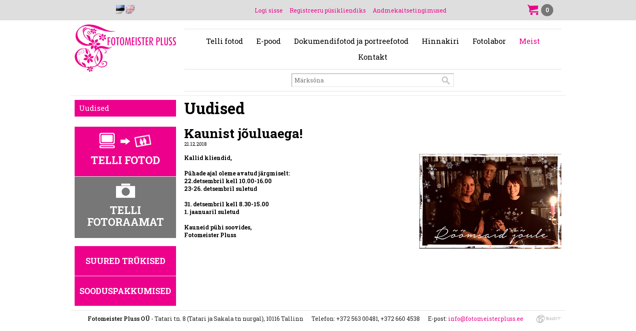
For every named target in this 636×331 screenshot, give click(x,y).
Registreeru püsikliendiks (328, 10)
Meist (529, 41)
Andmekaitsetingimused (410, 10)
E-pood (268, 41)
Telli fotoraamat (125, 216)
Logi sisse (269, 10)
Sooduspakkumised (125, 291)
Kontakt (372, 57)
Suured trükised (125, 260)
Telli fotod (224, 41)
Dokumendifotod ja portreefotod (351, 41)
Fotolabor (489, 41)
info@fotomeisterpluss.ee (485, 318)
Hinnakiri (440, 41)
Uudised (94, 108)
